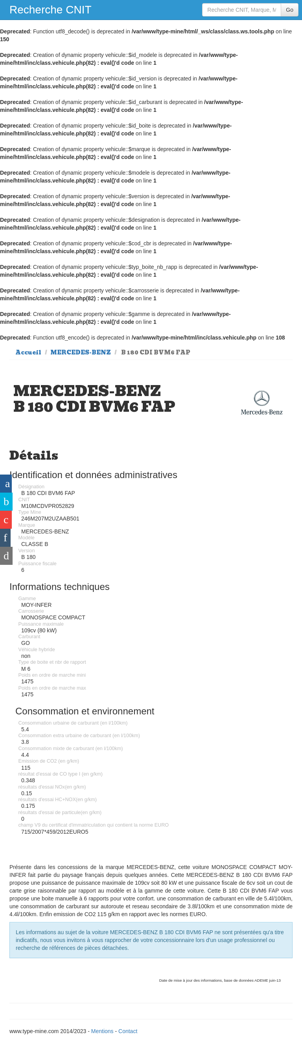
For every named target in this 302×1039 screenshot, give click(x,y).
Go (289, 10)
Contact (127, 1031)
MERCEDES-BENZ (80, 352)
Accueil (28, 352)
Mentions (102, 1031)
